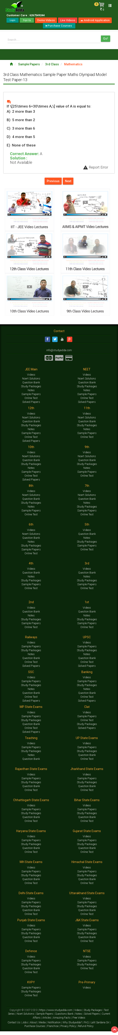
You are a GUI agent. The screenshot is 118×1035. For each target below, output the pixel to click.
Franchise (53, 1029)
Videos (31, 378)
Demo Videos (46, 20)
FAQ (86, 1026)
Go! (105, 38)
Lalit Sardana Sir (100, 1026)
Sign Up (27, 20)
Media (42, 1026)
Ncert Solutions (31, 382)
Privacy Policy (68, 1029)
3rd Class (52, 64)
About (33, 1026)
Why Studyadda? (72, 1026)
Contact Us (14, 1026)
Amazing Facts (62, 1021)
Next (68, 181)
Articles (47, 1021)
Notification (54, 1026)
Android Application (95, 20)
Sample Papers (29, 64)
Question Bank (31, 386)
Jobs (25, 1026)
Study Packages (31, 390)
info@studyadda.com (59, 353)
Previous (53, 181)
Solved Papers (31, 405)
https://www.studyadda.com (56, 1013)
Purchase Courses (59, 25)
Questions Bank (64, 1017)
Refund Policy (86, 1029)
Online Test (31, 401)
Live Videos (67, 20)
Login (12, 20)
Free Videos (79, 1021)
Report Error (95, 167)
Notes (31, 393)
